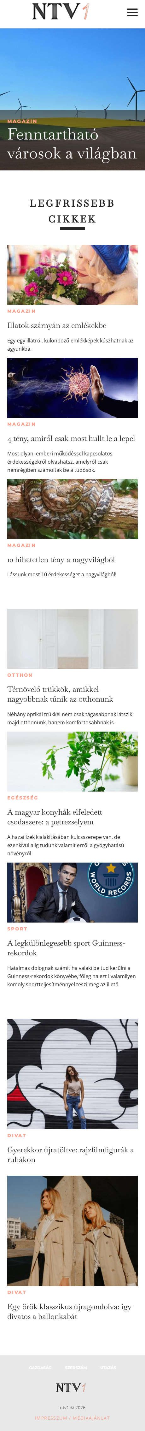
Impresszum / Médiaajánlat (72, 1418)
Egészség (22, 798)
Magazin (22, 121)
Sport (17, 929)
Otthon (20, 675)
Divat (16, 1135)
